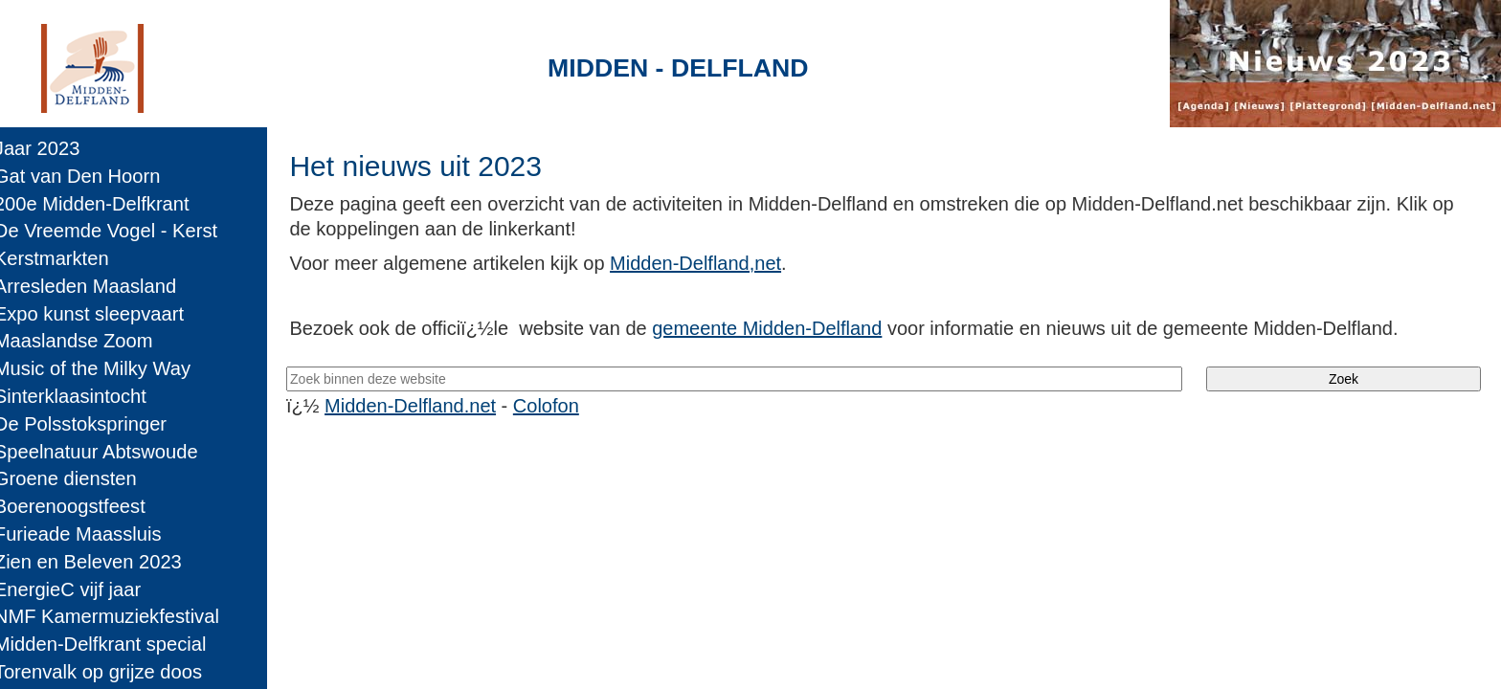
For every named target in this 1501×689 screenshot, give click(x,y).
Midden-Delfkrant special (114, 644)
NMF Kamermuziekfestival (120, 616)
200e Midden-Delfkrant (105, 203)
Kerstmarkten (65, 258)
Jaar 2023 (51, 148)
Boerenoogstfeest (83, 506)
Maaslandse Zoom (87, 340)
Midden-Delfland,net (715, 263)
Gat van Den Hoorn (91, 176)
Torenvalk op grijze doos (111, 671)
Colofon (567, 405)
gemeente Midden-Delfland (787, 328)
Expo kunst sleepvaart (102, 313)
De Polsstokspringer (94, 423)
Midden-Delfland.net (431, 405)
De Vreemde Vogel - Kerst (119, 230)
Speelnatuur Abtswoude (110, 451)
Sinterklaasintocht (84, 396)
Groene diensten (79, 478)
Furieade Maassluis (91, 534)
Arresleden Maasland (99, 286)
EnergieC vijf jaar (81, 589)
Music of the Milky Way (106, 368)
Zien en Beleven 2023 (101, 561)
